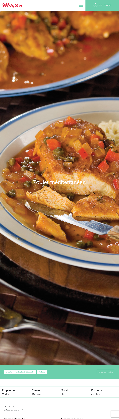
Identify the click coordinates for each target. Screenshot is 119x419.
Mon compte (102, 5)
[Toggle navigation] (81, 5)
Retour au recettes (105, 372)
